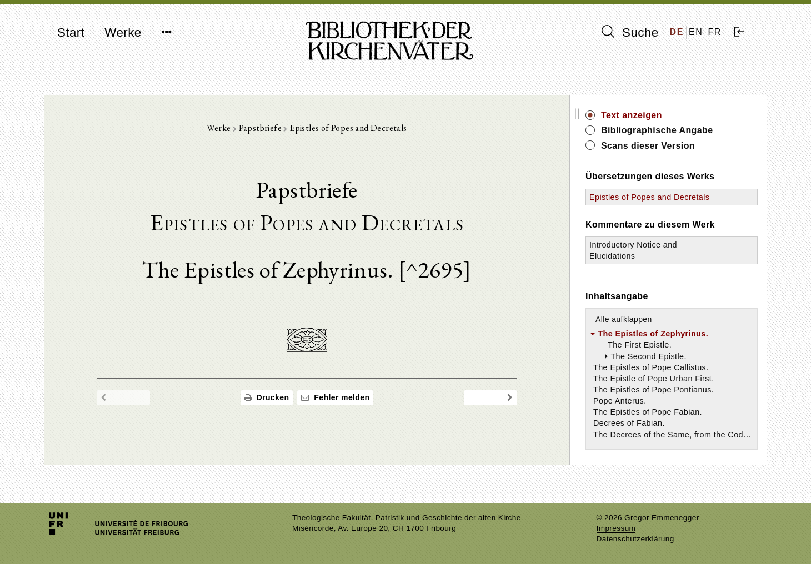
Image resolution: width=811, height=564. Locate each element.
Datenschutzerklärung (635, 539)
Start (70, 32)
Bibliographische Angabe (674, 130)
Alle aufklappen (640, 330)
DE (677, 32)
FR (715, 32)
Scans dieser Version (665, 145)
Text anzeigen (648, 115)
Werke (122, 32)
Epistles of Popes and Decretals (356, 128)
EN (696, 32)
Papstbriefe (269, 128)
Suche (630, 32)
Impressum (616, 528)
